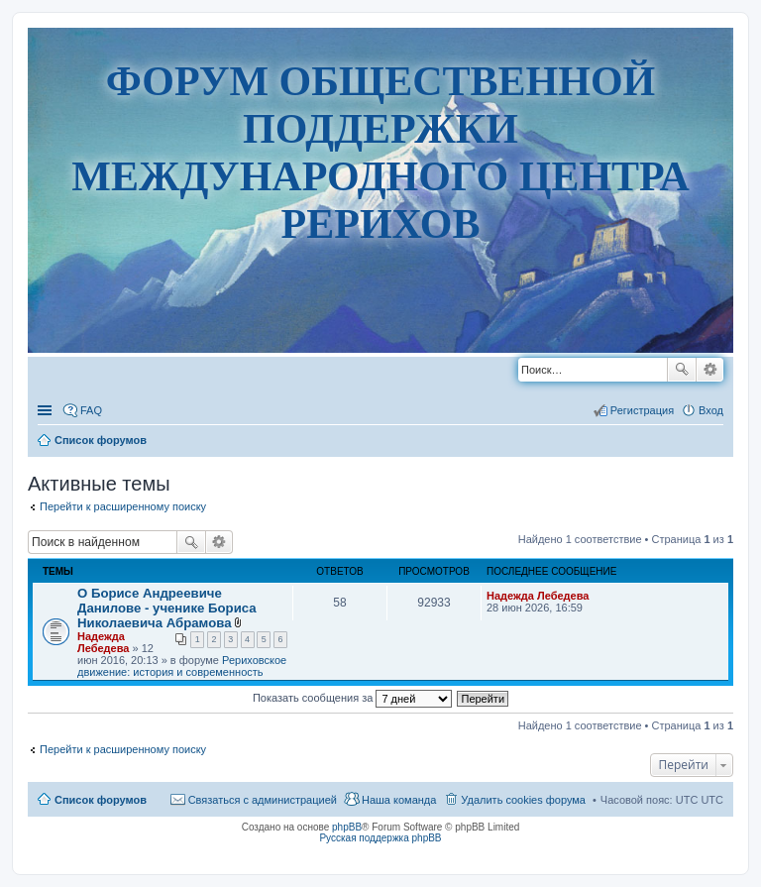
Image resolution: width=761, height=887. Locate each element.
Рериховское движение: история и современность (181, 666)
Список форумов (100, 800)
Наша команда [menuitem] (399, 800)
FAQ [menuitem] (91, 410)
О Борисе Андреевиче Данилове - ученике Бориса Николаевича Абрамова (167, 608)
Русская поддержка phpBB (380, 837)
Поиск (682, 370)
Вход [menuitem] (711, 410)
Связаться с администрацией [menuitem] (262, 800)
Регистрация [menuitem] (642, 410)
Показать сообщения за (352, 698)
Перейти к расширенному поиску (123, 506)
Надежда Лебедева (103, 642)
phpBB (347, 827)
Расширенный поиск (710, 370)
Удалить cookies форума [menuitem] (523, 800)
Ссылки (46, 410)
